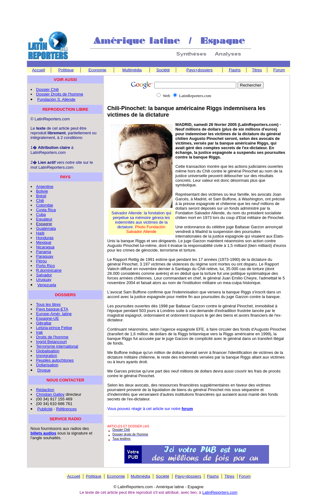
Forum (279, 70)
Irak (39, 332)
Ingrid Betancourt (51, 341)
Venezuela (46, 285)
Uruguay (43, 279)
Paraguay (45, 256)
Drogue (44, 370)
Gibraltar (44, 323)
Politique (66, 70)
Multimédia (132, 70)
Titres (257, 70)
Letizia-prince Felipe (54, 327)
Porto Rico (45, 265)
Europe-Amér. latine (54, 313)
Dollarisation (47, 365)
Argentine (45, 186)
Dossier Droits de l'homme (59, 94)
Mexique (43, 242)
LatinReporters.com (219, 492)
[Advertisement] (158, 16)
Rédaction (45, 389)
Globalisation (47, 351)
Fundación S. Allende (56, 99)
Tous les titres (48, 304)
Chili (40, 200)
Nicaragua (45, 247)
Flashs (235, 70)
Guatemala (46, 228)
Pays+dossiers (199, 70)
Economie (97, 70)
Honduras (45, 237)
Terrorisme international (57, 346)
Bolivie (42, 191)
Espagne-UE (47, 318)
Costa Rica (46, 209)
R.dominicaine (49, 270)
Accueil (38, 70)
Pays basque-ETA (52, 309)
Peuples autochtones (55, 360)
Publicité (45, 409)
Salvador (44, 275)
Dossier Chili (47, 89)
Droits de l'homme (52, 337)
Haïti (40, 233)
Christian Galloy (50, 394)
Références (66, 409)
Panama (43, 251)
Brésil (41, 196)
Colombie (44, 205)
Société (163, 70)
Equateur (44, 219)
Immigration (46, 355)
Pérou (41, 261)
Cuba (41, 214)
